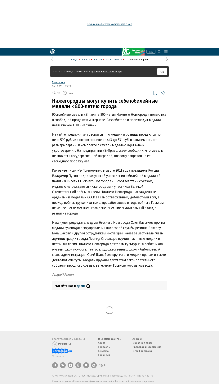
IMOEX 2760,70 (114, 59)
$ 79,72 (74, 59)
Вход (151, 51)
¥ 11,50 (98, 59)
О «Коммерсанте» (109, 339)
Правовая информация (146, 347)
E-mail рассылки (142, 351)
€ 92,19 (86, 59)
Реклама (103, 351)
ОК (162, 72)
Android (137, 339)
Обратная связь (142, 343)
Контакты (104, 347)
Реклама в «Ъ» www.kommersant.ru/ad (109, 24)
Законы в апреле (139, 59)
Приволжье (58, 82)
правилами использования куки (106, 71)
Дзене (83, 286)
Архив (101, 343)
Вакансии (104, 355)
